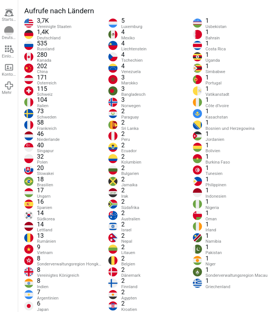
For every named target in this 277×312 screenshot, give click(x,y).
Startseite (10, 15)
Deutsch (9, 33)
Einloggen (10, 51)
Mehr (8, 88)
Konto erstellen (10, 69)
